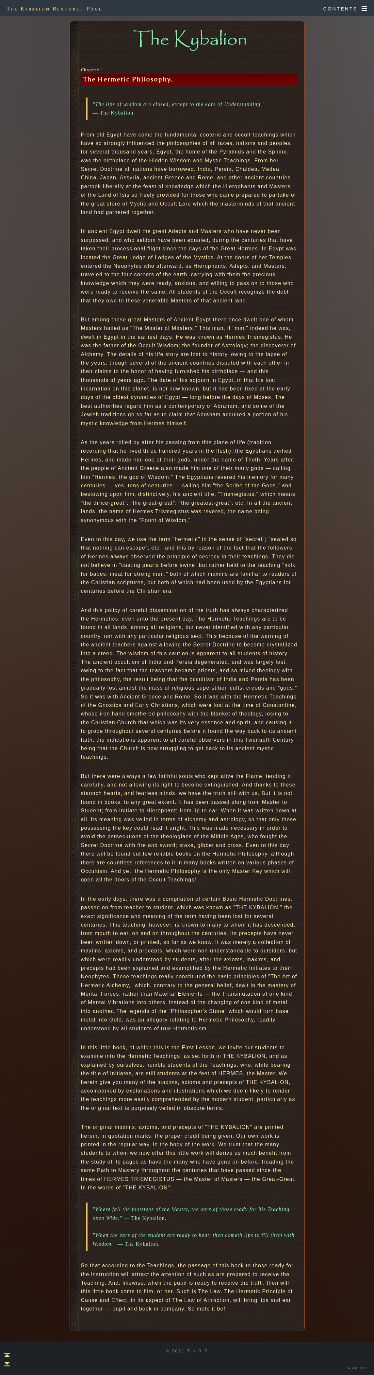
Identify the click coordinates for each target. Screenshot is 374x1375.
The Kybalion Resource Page (55, 9)
